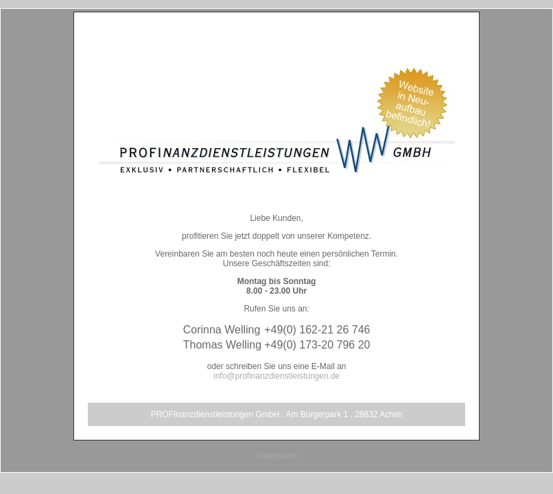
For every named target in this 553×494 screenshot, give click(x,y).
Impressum (276, 455)
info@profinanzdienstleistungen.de (276, 376)
